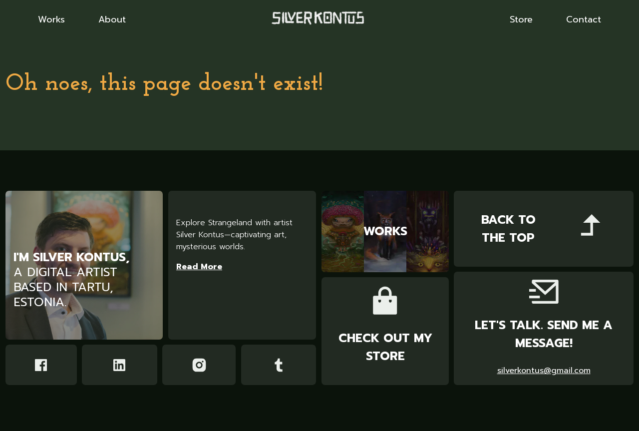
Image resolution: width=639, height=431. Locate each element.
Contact (583, 19)
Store (521, 19)
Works (51, 19)
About (112, 19)
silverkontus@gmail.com (544, 371)
